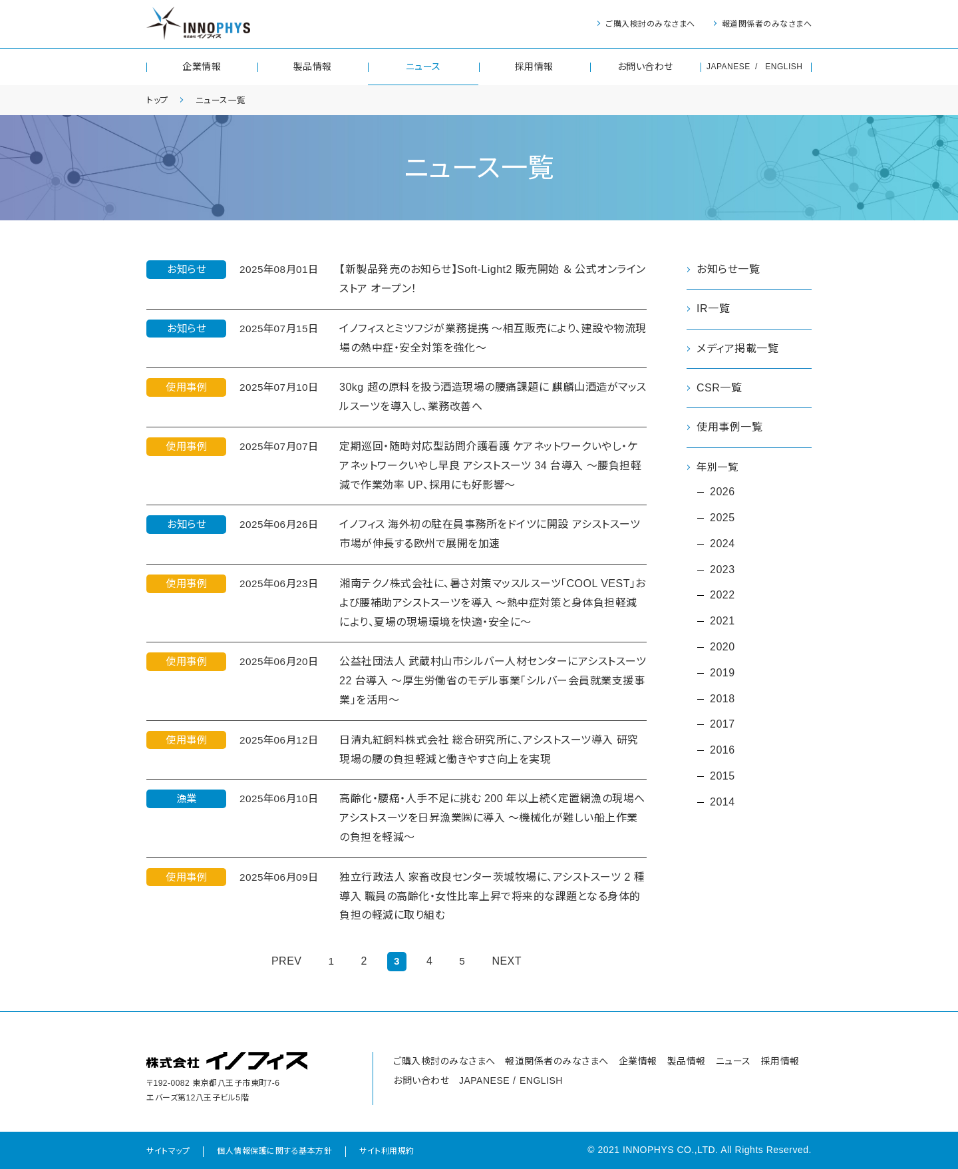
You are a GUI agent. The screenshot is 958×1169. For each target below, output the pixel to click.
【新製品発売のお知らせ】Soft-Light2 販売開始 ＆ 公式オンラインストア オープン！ (492, 279)
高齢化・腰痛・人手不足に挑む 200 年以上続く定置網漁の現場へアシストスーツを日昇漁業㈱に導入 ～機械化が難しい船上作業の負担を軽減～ (492, 818)
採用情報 (534, 66)
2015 (722, 776)
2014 (722, 802)
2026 (722, 492)
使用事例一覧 (729, 427)
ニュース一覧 (225, 100)
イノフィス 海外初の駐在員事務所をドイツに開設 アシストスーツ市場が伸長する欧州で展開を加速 (489, 534)
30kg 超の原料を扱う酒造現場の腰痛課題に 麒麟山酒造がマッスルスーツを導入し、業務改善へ (493, 396)
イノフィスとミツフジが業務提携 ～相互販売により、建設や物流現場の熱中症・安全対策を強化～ (493, 338)
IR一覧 (713, 308)
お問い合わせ (645, 66)
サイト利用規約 (386, 1151)
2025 (722, 518)
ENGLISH (783, 66)
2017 (722, 725)
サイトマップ (168, 1151)
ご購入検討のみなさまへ (650, 24)
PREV (286, 961)
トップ (158, 100)
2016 (722, 750)
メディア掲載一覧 (737, 348)
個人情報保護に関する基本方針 (274, 1151)
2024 (722, 544)
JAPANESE (728, 66)
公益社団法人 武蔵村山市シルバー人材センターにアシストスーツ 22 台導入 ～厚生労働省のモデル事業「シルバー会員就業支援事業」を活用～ (492, 681)
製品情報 (312, 66)
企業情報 (201, 66)
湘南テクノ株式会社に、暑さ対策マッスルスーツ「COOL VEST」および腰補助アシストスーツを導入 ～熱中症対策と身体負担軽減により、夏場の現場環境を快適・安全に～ (492, 603)
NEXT (507, 961)
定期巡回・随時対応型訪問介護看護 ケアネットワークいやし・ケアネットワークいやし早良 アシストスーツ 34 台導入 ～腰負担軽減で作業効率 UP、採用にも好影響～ (490, 466)
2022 (722, 596)
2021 (722, 621)
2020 (722, 647)
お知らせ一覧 (728, 269)
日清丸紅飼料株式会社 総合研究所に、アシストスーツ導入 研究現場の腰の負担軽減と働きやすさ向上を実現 (489, 749)
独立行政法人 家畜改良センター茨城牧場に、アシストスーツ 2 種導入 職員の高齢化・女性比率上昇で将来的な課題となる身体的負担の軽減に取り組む (492, 896)
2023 (722, 570)
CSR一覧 (719, 387)
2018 (722, 699)
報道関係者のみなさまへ (767, 24)
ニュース (423, 66)
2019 (722, 673)
